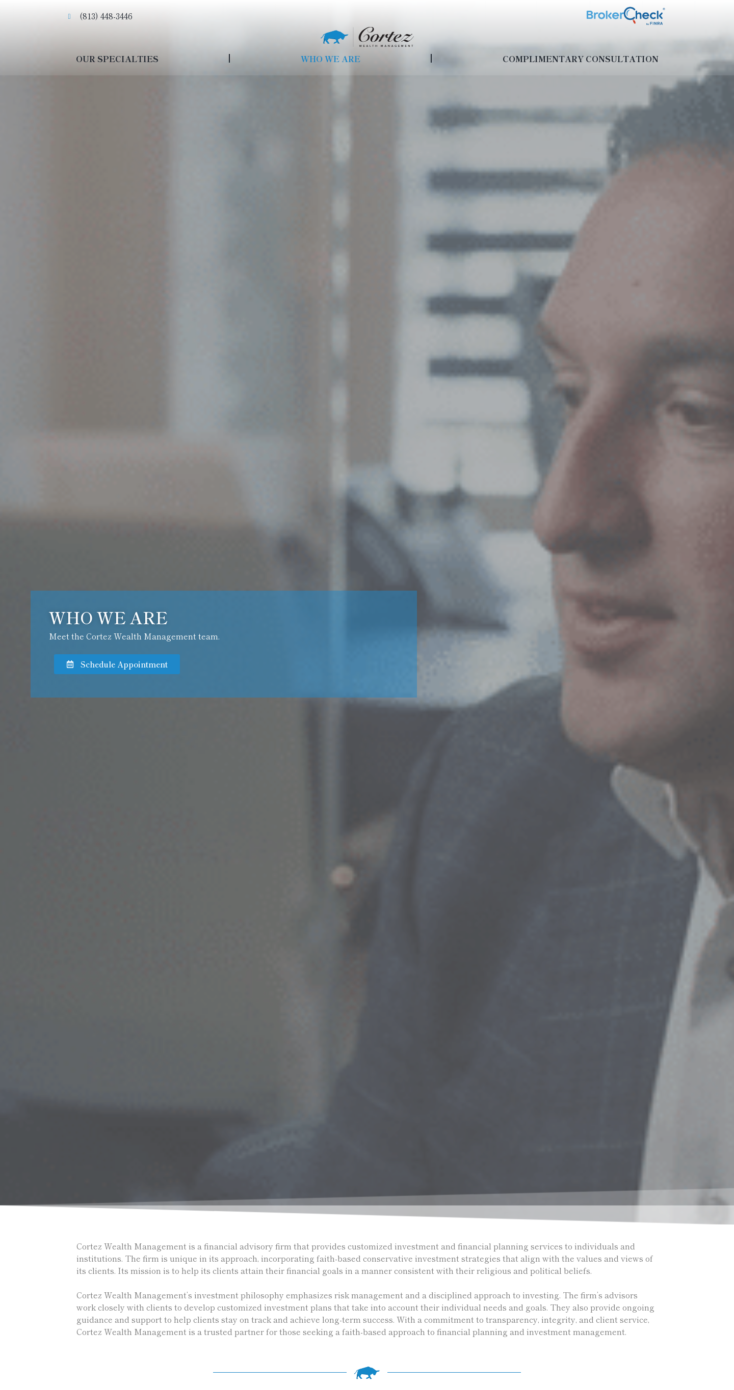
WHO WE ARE (330, 58)
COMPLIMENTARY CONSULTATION (581, 58)
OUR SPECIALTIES (117, 58)
